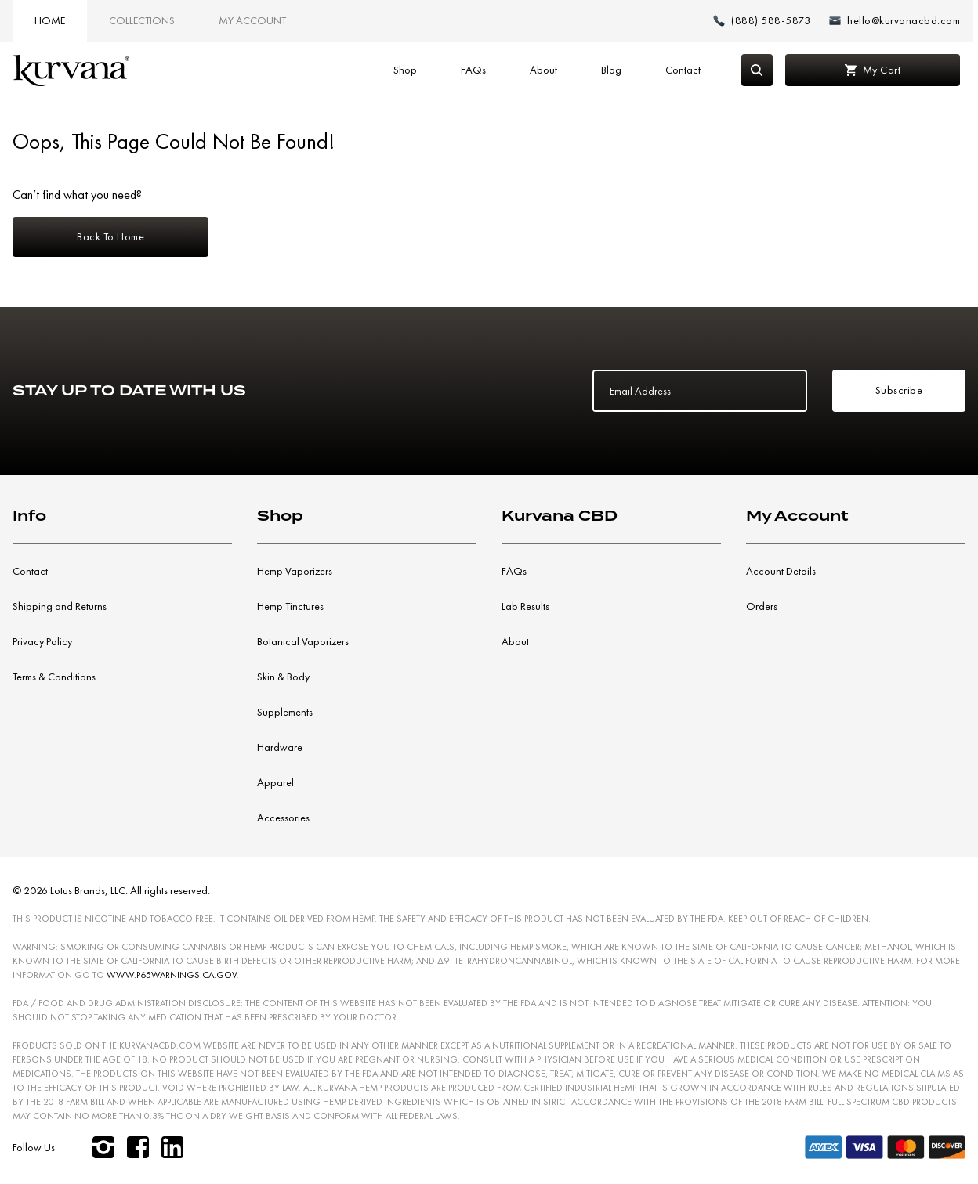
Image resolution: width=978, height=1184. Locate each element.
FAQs (473, 70)
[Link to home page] (71, 70)
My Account (252, 20)
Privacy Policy (42, 641)
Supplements (285, 712)
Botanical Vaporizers (303, 641)
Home (49, 20)
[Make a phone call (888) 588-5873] (761, 21)
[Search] (757, 70)
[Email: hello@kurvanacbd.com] (894, 21)
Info (29, 515)
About (543, 70)
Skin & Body (283, 677)
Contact (683, 70)
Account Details (781, 571)
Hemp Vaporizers (294, 571)
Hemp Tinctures (290, 606)
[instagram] (103, 1147)
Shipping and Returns (60, 606)
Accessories (283, 817)
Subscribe (899, 390)
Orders (761, 606)
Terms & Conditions (54, 677)
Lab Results (525, 606)
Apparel (275, 782)
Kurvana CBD (560, 515)
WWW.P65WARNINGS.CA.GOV (172, 975)
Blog (611, 70)
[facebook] (138, 1147)
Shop (405, 70)
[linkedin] (172, 1147)
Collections (142, 20)
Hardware (279, 747)
